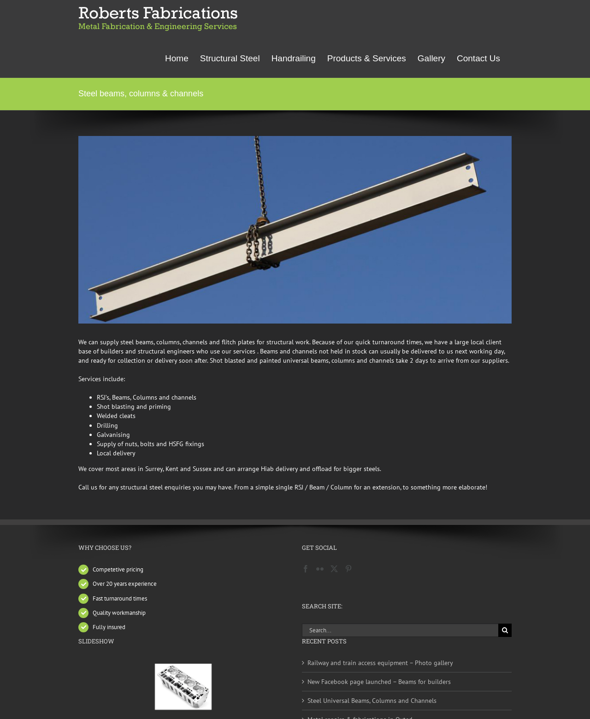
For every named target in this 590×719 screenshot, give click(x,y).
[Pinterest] (348, 568)
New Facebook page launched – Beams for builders (379, 682)
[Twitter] (334, 568)
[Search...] (400, 630)
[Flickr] (320, 568)
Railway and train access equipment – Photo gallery (380, 663)
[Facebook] (305, 568)
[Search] (505, 630)
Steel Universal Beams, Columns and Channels (372, 700)
